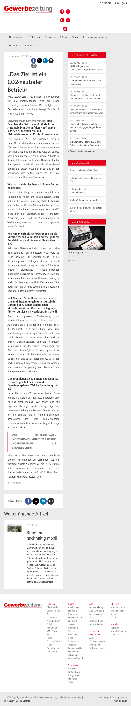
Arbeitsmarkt (74, 607)
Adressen (115, 628)
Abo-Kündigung (96, 611)
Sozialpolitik (73, 655)
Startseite (72, 668)
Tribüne (50, 645)
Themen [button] (50, 37)
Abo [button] (75, 37)
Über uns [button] (14, 46)
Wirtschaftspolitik (76, 658)
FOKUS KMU (74, 672)
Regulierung (73, 651)
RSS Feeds (72, 679)
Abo (91, 604)
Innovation (52, 651)
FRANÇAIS (121, 3)
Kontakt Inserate (97, 641)
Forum (50, 638)
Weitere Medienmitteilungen (83, 151)
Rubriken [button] (35, 37)
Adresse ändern (96, 624)
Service (50, 634)
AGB (91, 638)
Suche (70, 682)
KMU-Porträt (52, 631)
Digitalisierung (53, 648)
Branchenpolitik (75, 617)
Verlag (114, 614)
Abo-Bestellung (96, 607)
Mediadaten (94, 645)
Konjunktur (52, 628)
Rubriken (51, 604)
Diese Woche (53, 607)
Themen (71, 604)
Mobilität (72, 645)
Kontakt (114, 624)
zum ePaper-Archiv (78, 253)
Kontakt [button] (30, 46)
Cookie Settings (23, 701)
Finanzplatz (73, 634)
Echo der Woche (54, 641)
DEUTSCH (105, 3)
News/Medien (74, 665)
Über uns (115, 604)
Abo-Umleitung (96, 614)
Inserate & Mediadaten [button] (95, 37)
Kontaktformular (118, 631)
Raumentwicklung (76, 648)
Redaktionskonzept (98, 648)
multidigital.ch (120, 701)
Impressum (116, 634)
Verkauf (114, 617)
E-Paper (63, 37)
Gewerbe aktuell (54, 611)
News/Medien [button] (17, 37)
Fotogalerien (73, 675)
